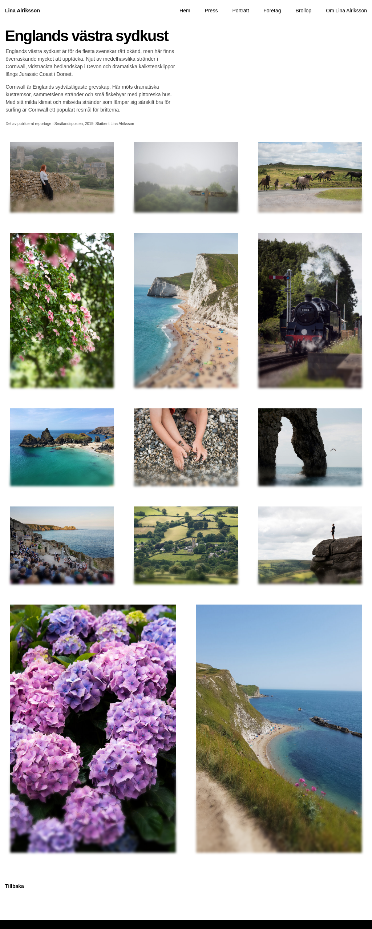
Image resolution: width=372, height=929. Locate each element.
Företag (272, 10)
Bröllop (304, 10)
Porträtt (240, 10)
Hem (184, 10)
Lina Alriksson (22, 10)
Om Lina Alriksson (346, 10)
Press (211, 10)
